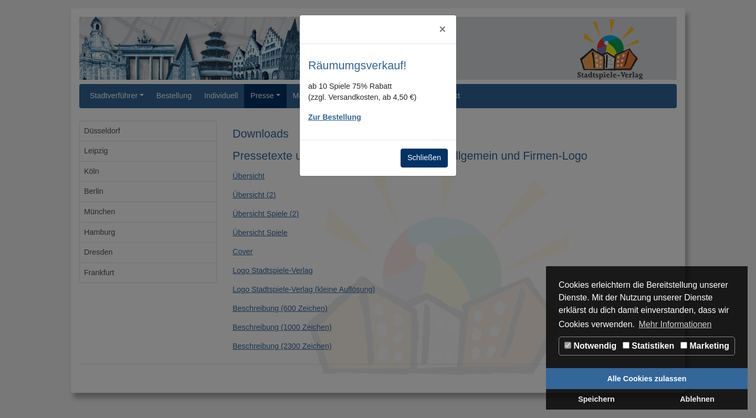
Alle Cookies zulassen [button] (646, 378)
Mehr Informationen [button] (675, 324)
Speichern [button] (596, 399)
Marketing (704, 345)
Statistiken (648, 345)
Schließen (424, 157)
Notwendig (590, 345)
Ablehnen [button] (697, 399)
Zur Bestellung (334, 117)
